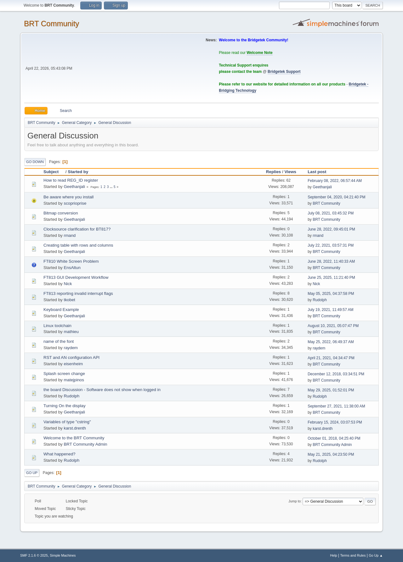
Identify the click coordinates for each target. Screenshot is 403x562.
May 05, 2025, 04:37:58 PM (331, 293)
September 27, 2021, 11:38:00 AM (336, 406)
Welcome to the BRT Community (73, 438)
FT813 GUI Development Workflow (75, 277)
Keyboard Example (61, 309)
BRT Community (51, 23)
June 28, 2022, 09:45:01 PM (331, 229)
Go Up (31, 473)
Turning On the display (64, 405)
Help (333, 555)
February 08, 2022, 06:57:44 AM (335, 181)
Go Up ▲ (376, 555)
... (111, 187)
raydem (70, 347)
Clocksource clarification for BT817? (77, 229)
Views (290, 171)
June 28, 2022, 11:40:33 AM (331, 261)
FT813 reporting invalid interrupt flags (78, 293)
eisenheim (73, 363)
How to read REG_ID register (70, 180)
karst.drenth (75, 428)
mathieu (71, 331)
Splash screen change (64, 373)
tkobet (69, 299)
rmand (70, 235)
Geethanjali (74, 186)
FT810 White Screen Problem (71, 261)
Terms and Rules (353, 555)
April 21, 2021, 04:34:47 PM (331, 358)
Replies (273, 171)
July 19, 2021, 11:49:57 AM (330, 309)
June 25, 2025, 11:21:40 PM (331, 277)
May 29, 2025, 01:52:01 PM (331, 390)
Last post (317, 171)
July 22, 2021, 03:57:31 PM (331, 245)
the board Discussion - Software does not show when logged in (102, 389)
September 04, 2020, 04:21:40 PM (336, 197)
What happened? (59, 454)
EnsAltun (72, 267)
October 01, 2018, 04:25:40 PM (334, 438)
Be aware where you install (68, 197)
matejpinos (74, 380)
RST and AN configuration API (71, 357)
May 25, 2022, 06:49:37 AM (331, 342)
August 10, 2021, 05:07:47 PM (333, 326)
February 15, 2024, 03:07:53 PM (335, 422)
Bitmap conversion (60, 213)
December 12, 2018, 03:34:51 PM (336, 374)
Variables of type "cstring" (67, 421)
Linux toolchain (57, 325)
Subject (53, 171)
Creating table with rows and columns (78, 245)
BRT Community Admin (85, 444)
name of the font (58, 341)
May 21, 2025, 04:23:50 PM (331, 454)
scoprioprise (75, 203)
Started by (78, 171)
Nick (68, 283)
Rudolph (320, 300)
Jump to (294, 501)
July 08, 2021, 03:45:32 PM (331, 213)
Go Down (35, 162)
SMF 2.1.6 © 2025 (34, 555)
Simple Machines (63, 555)
